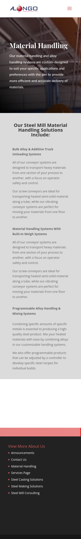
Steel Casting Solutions (27, 479)
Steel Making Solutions (27, 486)
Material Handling (23, 466)
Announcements (22, 453)
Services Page (20, 473)
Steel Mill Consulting (25, 493)
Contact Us (19, 459)
